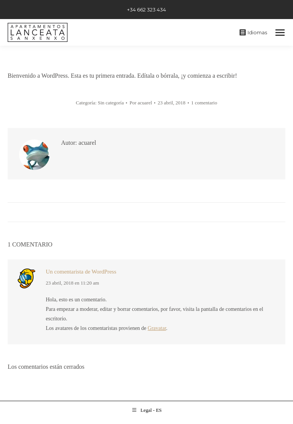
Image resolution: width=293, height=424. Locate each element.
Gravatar (157, 328)
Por (140, 103)
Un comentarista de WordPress (81, 272)
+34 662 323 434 (146, 9)
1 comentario (204, 103)
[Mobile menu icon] (280, 32)
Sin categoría (111, 103)
